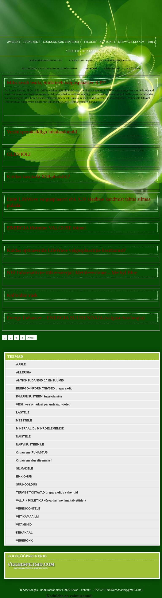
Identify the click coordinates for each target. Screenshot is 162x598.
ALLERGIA (23, 372)
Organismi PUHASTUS (32, 452)
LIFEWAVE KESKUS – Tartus (136, 41)
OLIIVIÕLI (19, 154)
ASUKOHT (73, 51)
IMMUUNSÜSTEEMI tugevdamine (39, 396)
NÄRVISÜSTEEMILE (30, 444)
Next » (31, 337)
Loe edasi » (11, 109)
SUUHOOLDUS (26, 484)
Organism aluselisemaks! (34, 460)
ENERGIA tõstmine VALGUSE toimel (46, 227)
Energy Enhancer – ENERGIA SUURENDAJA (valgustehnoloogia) (75, 317)
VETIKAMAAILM (27, 516)
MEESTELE (24, 420)
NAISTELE (23, 436)
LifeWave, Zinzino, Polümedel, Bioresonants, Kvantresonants (81, 18)
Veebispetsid (105, 596)
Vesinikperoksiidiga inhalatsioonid (42, 131)
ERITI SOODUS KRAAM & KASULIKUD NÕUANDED (49, 68)
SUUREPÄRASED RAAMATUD (116, 60)
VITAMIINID (24, 524)
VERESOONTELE (28, 508)
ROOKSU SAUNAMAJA (81, 60)
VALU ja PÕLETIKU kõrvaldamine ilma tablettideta (51, 500)
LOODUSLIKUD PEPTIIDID (62, 41)
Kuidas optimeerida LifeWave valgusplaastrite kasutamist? (66, 250)
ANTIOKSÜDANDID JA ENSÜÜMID (40, 380)
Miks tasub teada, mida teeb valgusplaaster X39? (56, 82)
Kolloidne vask (22, 295)
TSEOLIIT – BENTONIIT (99, 41)
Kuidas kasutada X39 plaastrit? (38, 176)
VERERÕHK (24, 540)
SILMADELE (24, 468)
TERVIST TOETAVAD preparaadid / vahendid (47, 492)
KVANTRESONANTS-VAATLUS (46, 60)
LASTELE (23, 412)
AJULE (21, 364)
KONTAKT (89, 51)
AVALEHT (13, 41)
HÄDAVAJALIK (111, 68)
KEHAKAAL (24, 532)
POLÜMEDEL (133, 68)
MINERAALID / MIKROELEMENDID (40, 428)
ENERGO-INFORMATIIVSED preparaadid (44, 388)
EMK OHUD (24, 476)
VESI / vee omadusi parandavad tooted (43, 404)
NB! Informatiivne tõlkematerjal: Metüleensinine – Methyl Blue (72, 272)
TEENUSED (31, 41)
